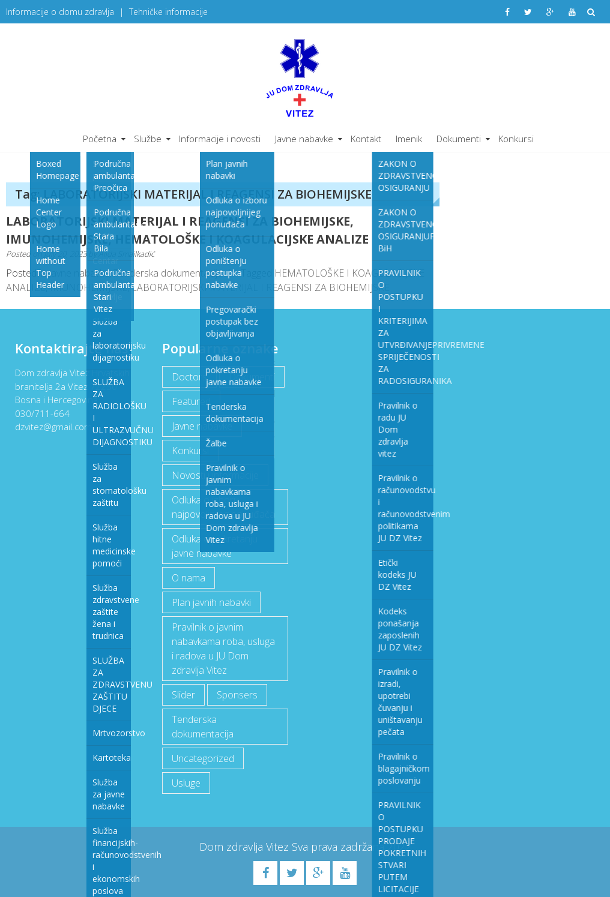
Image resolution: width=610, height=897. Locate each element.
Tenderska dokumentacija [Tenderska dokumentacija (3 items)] (202, 726)
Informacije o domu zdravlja (60, 11)
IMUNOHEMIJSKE (88, 287)
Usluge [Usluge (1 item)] (185, 783)
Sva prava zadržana (339, 846)
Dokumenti (458, 139)
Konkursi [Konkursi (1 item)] (189, 450)
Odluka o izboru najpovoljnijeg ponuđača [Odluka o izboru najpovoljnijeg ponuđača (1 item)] (222, 507)
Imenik (409, 139)
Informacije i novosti (220, 139)
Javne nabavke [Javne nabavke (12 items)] (201, 426)
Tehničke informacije (168, 11)
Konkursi (516, 139)
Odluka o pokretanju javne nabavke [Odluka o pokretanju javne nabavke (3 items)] (214, 546)
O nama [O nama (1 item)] (188, 577)
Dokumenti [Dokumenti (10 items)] (251, 376)
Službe (148, 139)
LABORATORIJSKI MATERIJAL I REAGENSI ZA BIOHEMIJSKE (260, 287)
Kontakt (366, 139)
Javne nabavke (304, 139)
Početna (99, 139)
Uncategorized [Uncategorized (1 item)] (202, 758)
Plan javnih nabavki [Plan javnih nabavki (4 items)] (210, 602)
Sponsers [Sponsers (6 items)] (236, 694)
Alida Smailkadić (126, 253)
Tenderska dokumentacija (168, 273)
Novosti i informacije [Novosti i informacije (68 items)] (214, 475)
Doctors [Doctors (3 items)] (189, 376)
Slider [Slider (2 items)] (183, 694)
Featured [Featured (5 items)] (190, 401)
